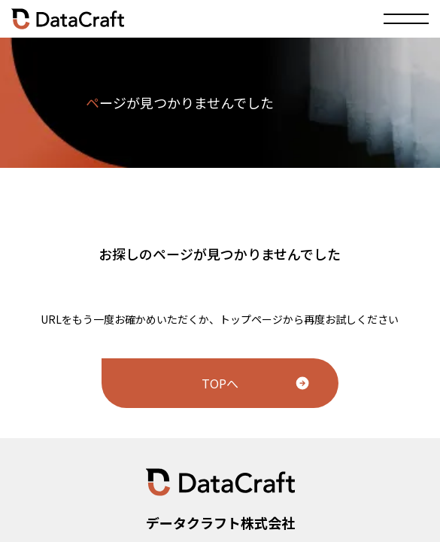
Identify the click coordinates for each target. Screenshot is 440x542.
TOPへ (220, 383)
